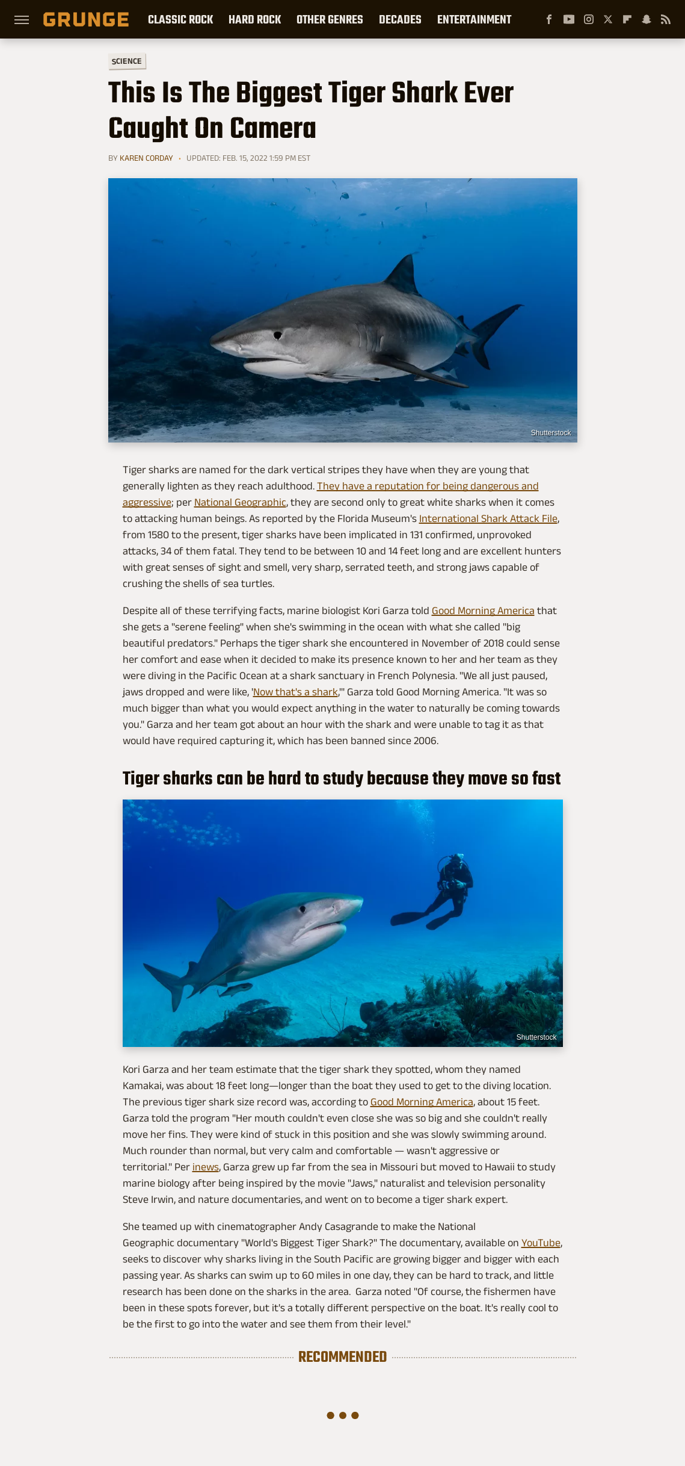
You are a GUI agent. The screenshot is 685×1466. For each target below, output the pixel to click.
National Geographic (240, 502)
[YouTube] (569, 19)
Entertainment (474, 19)
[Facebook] (549, 19)
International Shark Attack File (488, 518)
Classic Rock (180, 19)
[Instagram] (589, 19)
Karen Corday (146, 158)
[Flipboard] (627, 19)
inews (205, 1167)
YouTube (541, 1243)
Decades (400, 19)
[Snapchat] (646, 19)
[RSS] (666, 19)
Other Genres (329, 19)
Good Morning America (483, 610)
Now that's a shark (295, 692)
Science (126, 60)
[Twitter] (608, 19)
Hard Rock (255, 19)
